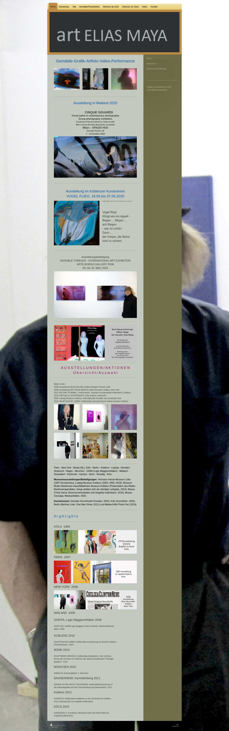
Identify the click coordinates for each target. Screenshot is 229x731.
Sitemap (63, 725)
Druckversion (55, 725)
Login (177, 724)
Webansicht (175, 726)
